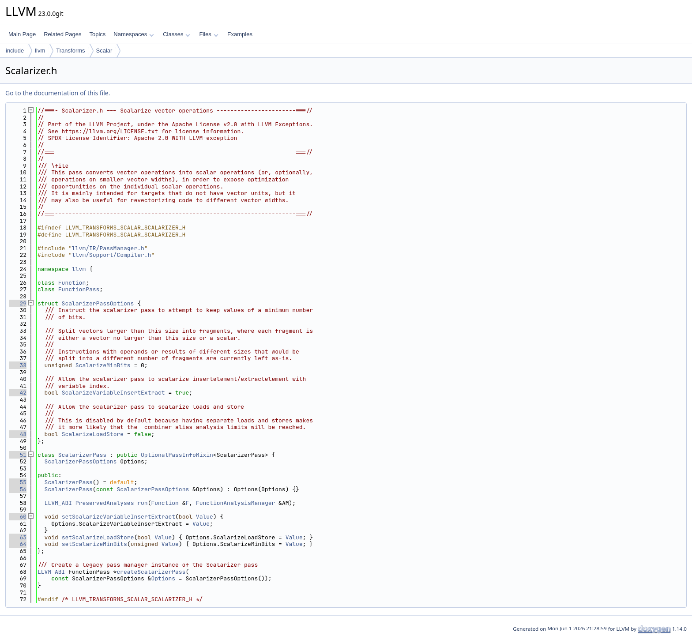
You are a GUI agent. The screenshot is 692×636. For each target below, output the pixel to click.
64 (17, 544)
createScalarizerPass (151, 572)
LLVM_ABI (58, 503)
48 (17, 434)
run (142, 503)
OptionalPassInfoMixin (177, 455)
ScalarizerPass (82, 455)
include (15, 50)
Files (208, 34)
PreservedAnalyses (104, 503)
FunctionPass (79, 289)
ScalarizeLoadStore (93, 434)
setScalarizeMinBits (94, 544)
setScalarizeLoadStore (98, 537)
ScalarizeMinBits (103, 365)
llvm (40, 50)
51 (17, 455)
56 (17, 489)
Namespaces (133, 34)
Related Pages (62, 34)
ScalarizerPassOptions (98, 303)
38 (17, 365)
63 (17, 537)
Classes (176, 34)
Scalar (104, 50)
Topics (97, 34)
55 (17, 482)
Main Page (22, 34)
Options (163, 578)
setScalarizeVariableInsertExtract (118, 516)
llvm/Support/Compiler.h (111, 255)
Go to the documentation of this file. (57, 93)
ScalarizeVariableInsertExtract (113, 392)
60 (17, 516)
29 (17, 303)
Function (72, 282)
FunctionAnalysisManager (235, 503)
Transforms (70, 50)
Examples (239, 34)
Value (204, 516)
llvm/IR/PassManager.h (108, 248)
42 (17, 392)
